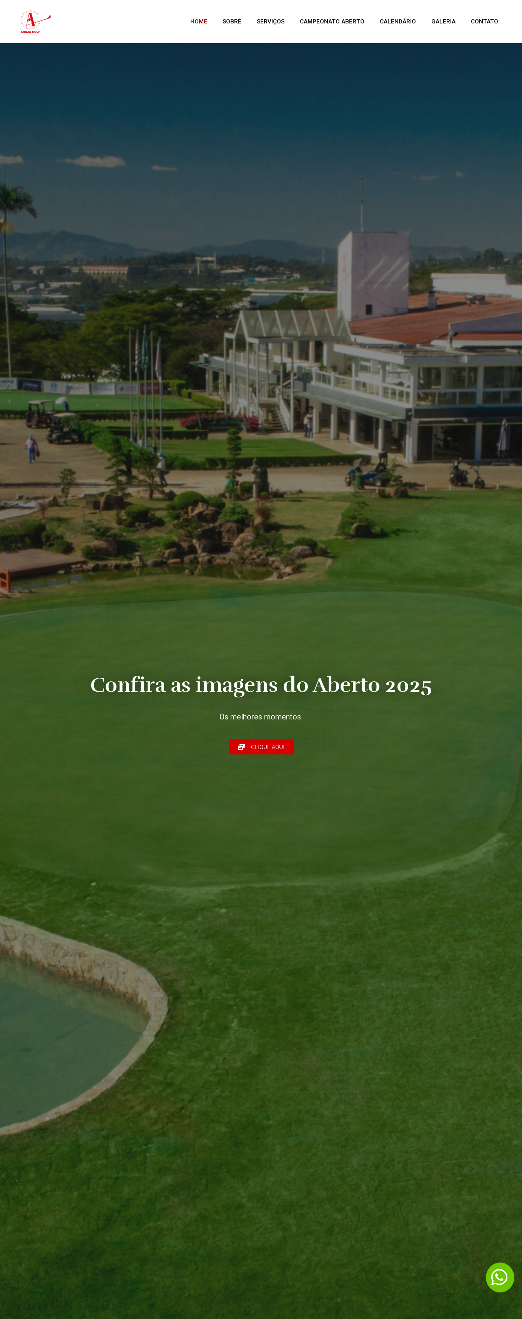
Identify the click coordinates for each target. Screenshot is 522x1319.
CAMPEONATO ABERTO (332, 21)
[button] (261, 746)
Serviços (270, 21)
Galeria (443, 21)
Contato (484, 21)
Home (198, 21)
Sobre (232, 21)
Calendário (398, 21)
